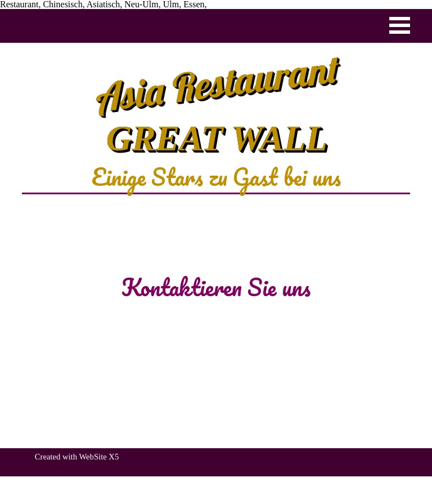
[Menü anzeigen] (400, 25)
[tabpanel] (216, 177)
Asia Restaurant (217, 83)
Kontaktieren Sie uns (216, 287)
